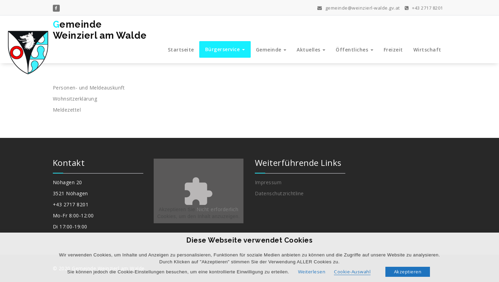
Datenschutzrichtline (279, 193)
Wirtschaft (427, 49)
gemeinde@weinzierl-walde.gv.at (358, 7)
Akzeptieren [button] (408, 272)
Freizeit (393, 49)
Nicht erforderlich (217, 209)
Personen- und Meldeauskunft (89, 87)
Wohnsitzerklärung (75, 98)
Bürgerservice (225, 49)
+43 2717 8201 (424, 7)
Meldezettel (67, 109)
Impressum (268, 182)
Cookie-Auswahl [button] (352, 272)
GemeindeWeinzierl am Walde (100, 30)
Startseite (181, 49)
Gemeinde (271, 49)
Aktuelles (311, 49)
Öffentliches (354, 49)
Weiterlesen (312, 272)
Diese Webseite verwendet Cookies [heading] (249, 240)
